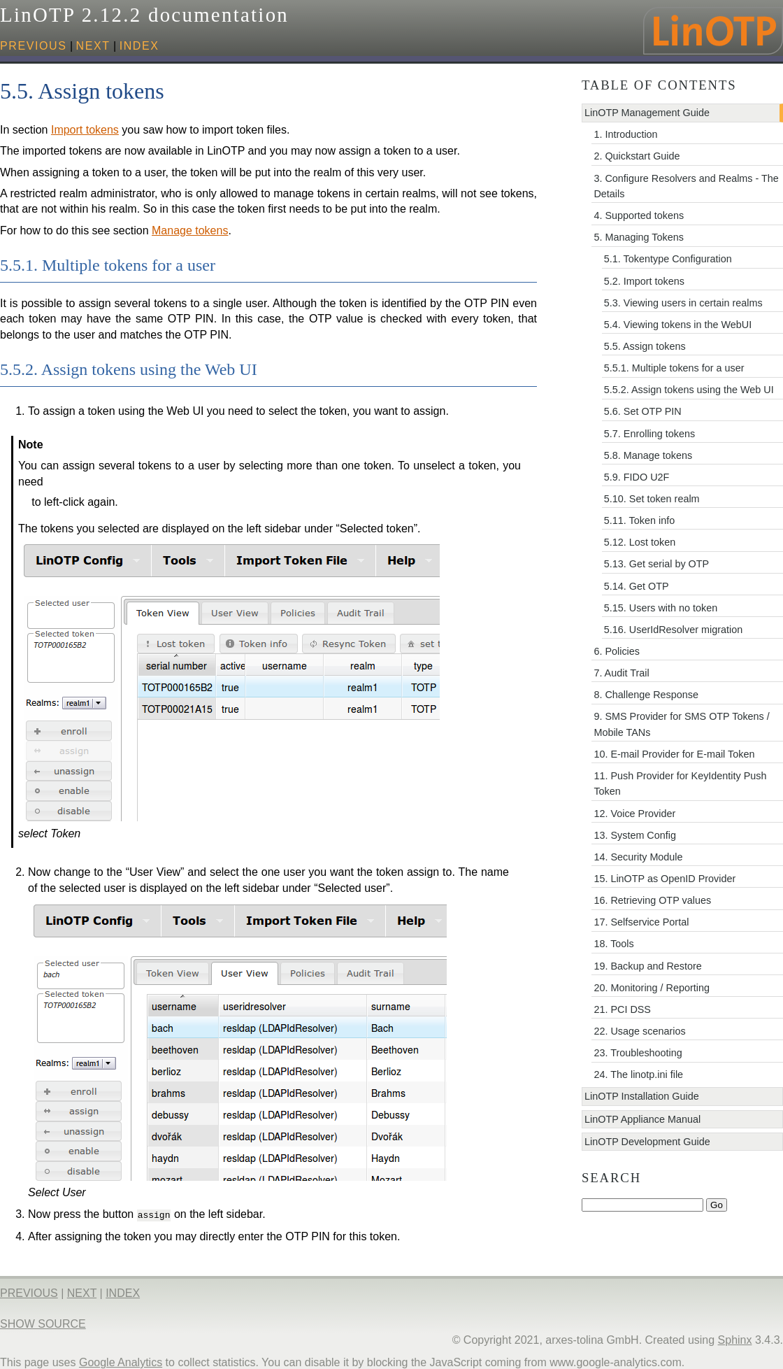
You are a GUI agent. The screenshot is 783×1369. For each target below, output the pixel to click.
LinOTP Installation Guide (641, 1096)
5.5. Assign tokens (645, 346)
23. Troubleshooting (638, 1052)
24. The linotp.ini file (638, 1074)
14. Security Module (638, 857)
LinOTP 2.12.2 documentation (144, 14)
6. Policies (617, 651)
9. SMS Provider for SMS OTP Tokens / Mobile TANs (681, 724)
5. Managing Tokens (639, 237)
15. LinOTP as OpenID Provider (664, 878)
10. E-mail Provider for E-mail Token (674, 754)
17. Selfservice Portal (641, 922)
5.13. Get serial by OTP (656, 563)
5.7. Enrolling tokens (649, 433)
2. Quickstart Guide (637, 156)
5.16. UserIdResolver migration (673, 629)
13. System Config (635, 835)
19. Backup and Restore (647, 966)
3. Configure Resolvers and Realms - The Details (686, 186)
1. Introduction (625, 134)
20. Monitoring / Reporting (652, 987)
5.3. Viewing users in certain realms (683, 302)
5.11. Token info (639, 520)
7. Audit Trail (621, 673)
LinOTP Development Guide (647, 1141)
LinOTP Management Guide (647, 112)
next (93, 46)
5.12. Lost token (639, 542)
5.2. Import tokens (644, 281)
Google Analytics (120, 1361)
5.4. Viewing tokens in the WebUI (678, 324)
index (139, 46)
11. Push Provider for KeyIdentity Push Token (680, 783)
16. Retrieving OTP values (652, 900)
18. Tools (613, 943)
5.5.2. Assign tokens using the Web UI (689, 389)
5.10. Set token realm (652, 498)
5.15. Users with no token (660, 607)
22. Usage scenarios (639, 1031)
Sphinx (735, 1339)
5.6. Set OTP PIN (643, 411)
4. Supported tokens (639, 215)
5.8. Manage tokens (648, 455)
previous (33, 46)
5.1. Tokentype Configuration (668, 258)
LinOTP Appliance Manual (642, 1119)
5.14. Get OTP (636, 586)
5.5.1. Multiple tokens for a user (674, 368)
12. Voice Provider (634, 813)
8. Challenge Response (646, 694)
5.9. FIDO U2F (637, 477)
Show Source (43, 1322)
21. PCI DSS (622, 1009)
